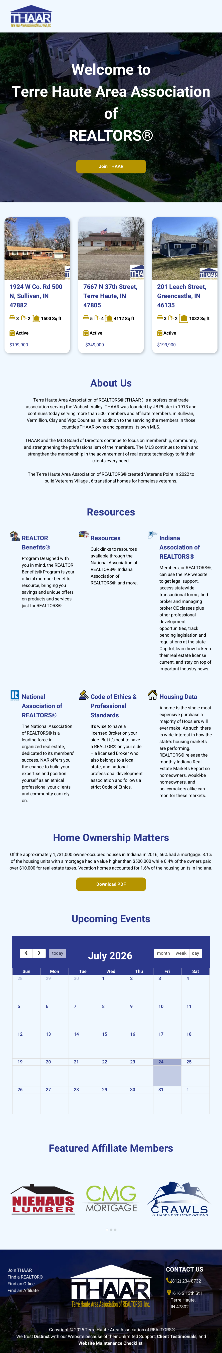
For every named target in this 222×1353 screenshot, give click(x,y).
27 (48, 1089)
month (163, 953)
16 (132, 1034)
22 (104, 1062)
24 (160, 1062)
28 (20, 978)
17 (160, 1034)
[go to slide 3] (115, 1230)
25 (188, 1062)
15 (104, 1034)
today (57, 953)
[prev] (26, 953)
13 (48, 1034)
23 (132, 1062)
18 (188, 1034)
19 (20, 1062)
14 (76, 1034)
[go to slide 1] (107, 1230)
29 (48, 978)
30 (76, 978)
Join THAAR (20, 1270)
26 (20, 1089)
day (195, 953)
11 (188, 1006)
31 (160, 1089)
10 (160, 1006)
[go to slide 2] (111, 1230)
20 (48, 1062)
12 (20, 1034)
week (181, 953)
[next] (39, 953)
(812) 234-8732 (186, 1281)
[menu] (210, 14)
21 (76, 1062)
